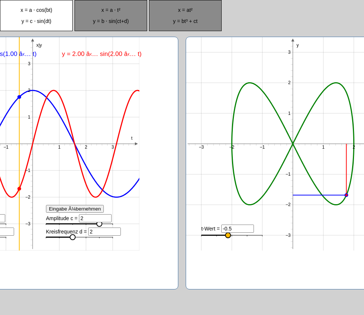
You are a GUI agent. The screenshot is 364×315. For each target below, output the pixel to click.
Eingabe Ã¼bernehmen (75, 209)
